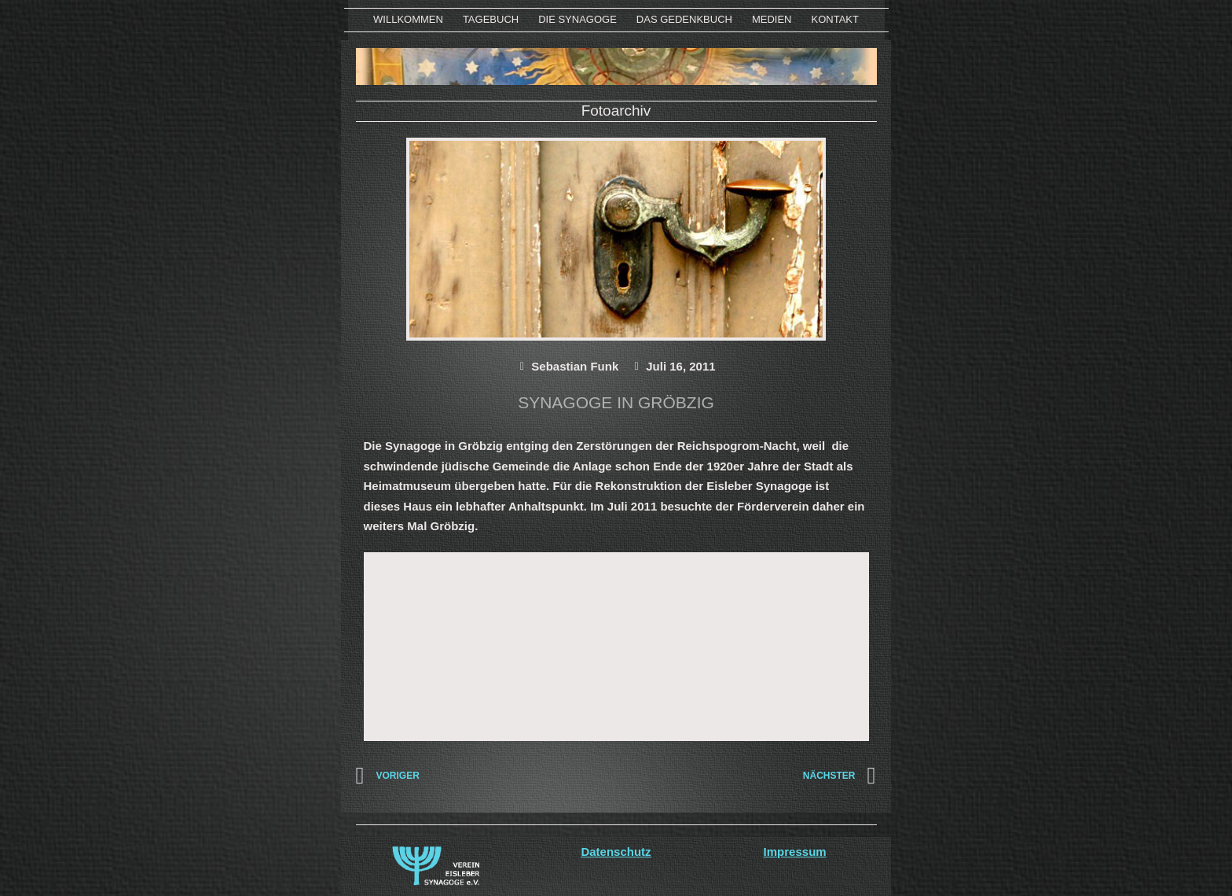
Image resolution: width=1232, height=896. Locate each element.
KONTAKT (835, 19)
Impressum (795, 851)
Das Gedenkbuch (684, 19)
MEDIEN (772, 19)
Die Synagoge (577, 19)
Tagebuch (491, 19)
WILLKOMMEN (408, 19)
